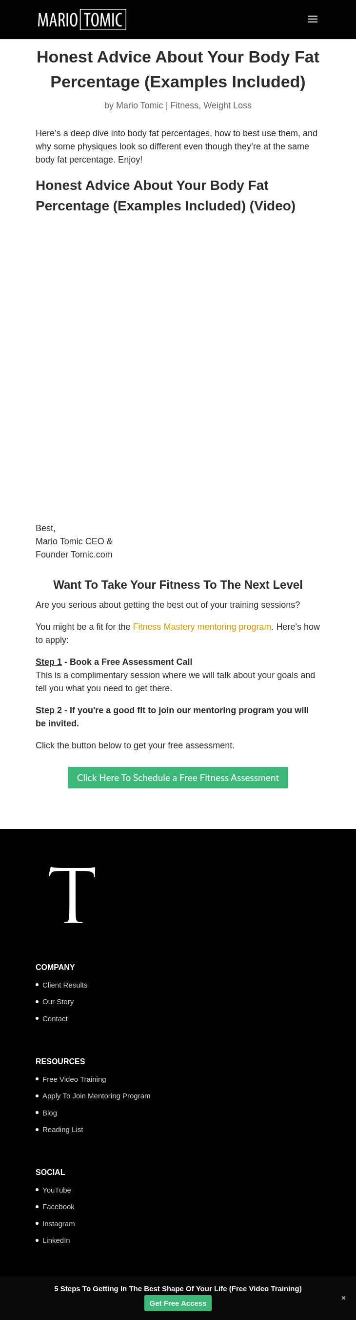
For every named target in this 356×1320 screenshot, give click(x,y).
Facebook (58, 1206)
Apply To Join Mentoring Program (96, 1096)
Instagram (58, 1223)
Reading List (62, 1129)
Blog (49, 1113)
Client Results (65, 985)
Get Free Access (177, 1303)
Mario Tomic (139, 105)
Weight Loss (227, 105)
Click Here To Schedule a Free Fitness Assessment (178, 777)
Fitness (184, 105)
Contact (55, 1018)
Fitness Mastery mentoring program (202, 627)
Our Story (58, 1001)
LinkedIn (56, 1240)
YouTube (56, 1190)
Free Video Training (74, 1079)
